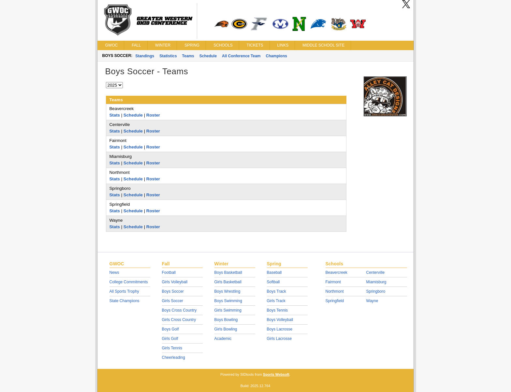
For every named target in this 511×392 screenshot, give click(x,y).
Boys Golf (170, 329)
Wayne (372, 301)
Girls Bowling (225, 329)
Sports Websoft (276, 374)
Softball (273, 282)
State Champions (124, 301)
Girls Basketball (227, 282)
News (114, 272)
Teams (188, 56)
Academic (223, 338)
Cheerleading (173, 357)
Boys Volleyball (280, 319)
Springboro (376, 291)
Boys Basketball (228, 272)
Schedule (208, 56)
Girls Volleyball (175, 282)
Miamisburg (376, 282)
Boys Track (276, 291)
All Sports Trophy (124, 291)
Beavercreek (336, 272)
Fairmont (333, 282)
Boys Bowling (226, 319)
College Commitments (129, 282)
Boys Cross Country (179, 310)
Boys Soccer (173, 291)
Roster (153, 115)
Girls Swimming (227, 310)
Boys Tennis (277, 310)
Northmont (335, 291)
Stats (115, 115)
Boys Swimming (228, 301)
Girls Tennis (172, 348)
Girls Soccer (172, 301)
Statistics (168, 56)
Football (169, 272)
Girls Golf (170, 338)
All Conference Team (241, 56)
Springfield (335, 301)
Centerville (375, 272)
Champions (276, 56)
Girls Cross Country (179, 319)
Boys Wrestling (227, 291)
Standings (144, 56)
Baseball (274, 272)
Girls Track (276, 301)
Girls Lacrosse (279, 338)
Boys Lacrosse (280, 329)
